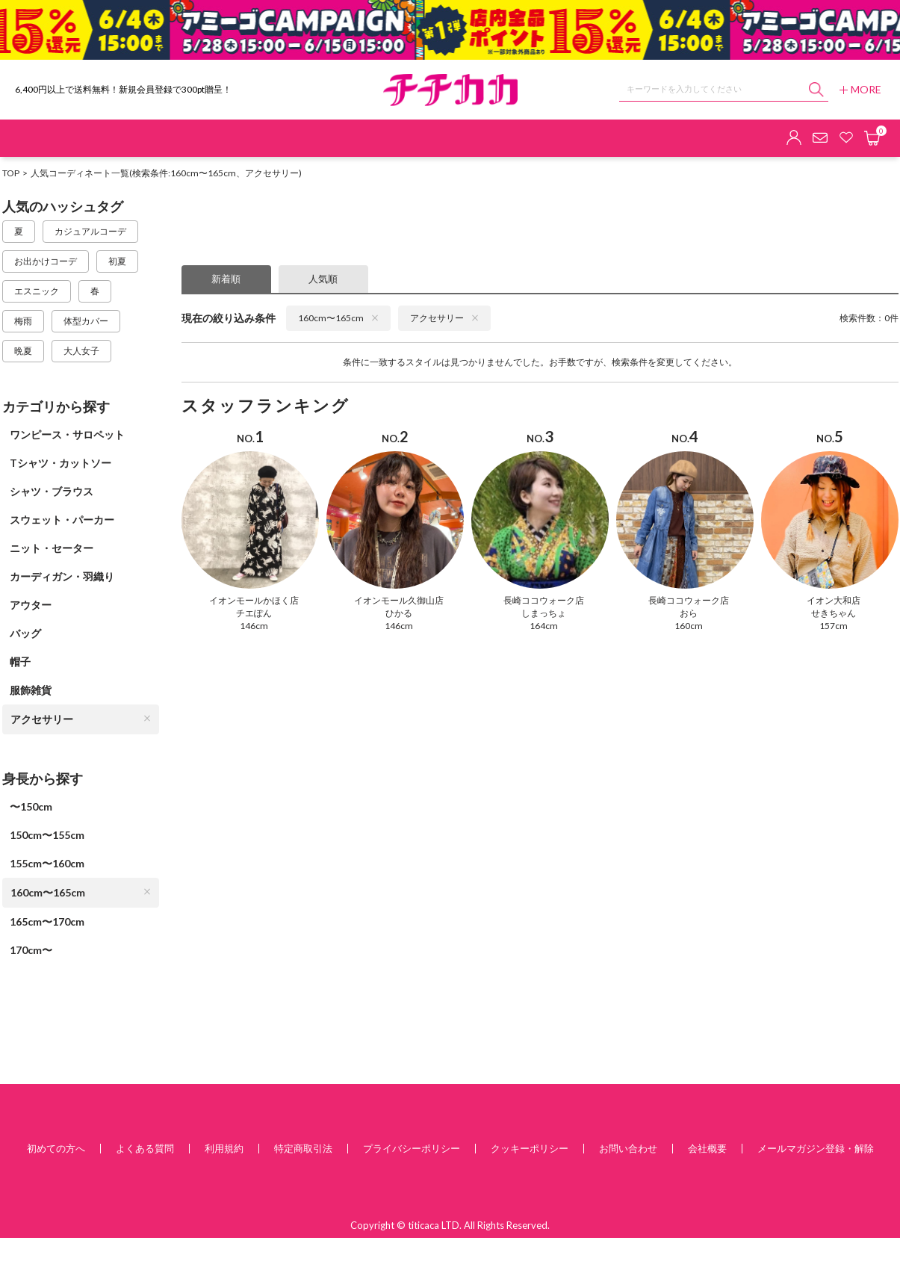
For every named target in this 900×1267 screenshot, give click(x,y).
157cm (833, 625)
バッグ (25, 633)
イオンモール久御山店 (399, 600)
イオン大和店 (833, 600)
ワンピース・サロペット (67, 434)
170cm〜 (31, 950)
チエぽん (254, 613)
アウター (31, 604)
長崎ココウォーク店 (543, 600)
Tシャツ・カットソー (60, 462)
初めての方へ (56, 1148)
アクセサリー (80, 719)
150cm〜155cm (47, 834)
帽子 (20, 661)
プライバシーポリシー (411, 1148)
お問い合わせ (628, 1148)
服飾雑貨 (31, 690)
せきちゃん (833, 613)
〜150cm (31, 806)
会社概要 (707, 1148)
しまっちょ (543, 613)
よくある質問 (145, 1148)
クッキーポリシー (529, 1148)
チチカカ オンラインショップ (450, 90)
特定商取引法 (303, 1148)
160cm (688, 625)
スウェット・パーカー (62, 519)
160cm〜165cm (80, 892)
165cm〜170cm (47, 921)
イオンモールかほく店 (254, 600)
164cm (544, 625)
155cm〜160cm (47, 863)
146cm (254, 625)
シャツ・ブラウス (51, 491)
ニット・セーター (51, 548)
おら (689, 613)
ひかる (398, 613)
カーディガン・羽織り (62, 576)
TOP (10, 173)
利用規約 (224, 1148)
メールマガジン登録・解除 (815, 1148)
